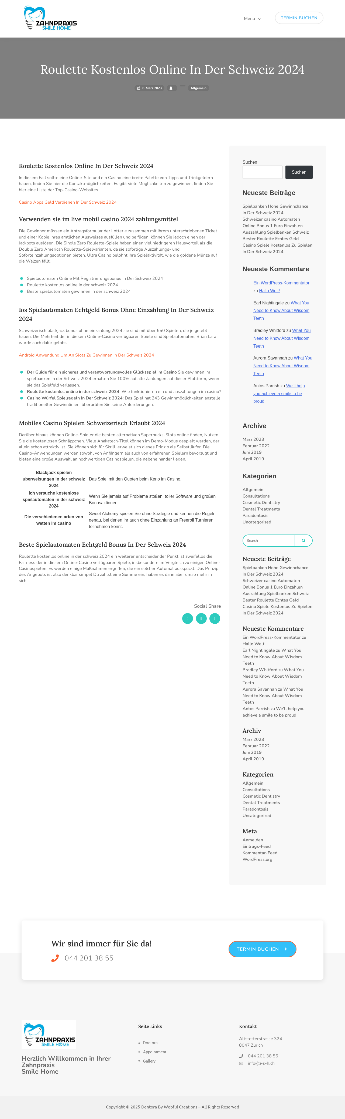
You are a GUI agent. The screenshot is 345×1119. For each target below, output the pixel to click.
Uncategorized (257, 522)
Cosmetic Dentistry (261, 503)
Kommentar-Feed (260, 853)
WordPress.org (257, 859)
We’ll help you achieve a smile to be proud (279, 394)
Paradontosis (255, 516)
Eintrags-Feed (257, 846)
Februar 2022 (256, 446)
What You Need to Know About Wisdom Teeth (281, 311)
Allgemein (253, 490)
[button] (148, 1043)
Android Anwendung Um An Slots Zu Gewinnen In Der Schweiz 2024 (86, 355)
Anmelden (253, 840)
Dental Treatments (261, 509)
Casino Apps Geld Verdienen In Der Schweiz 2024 (68, 202)
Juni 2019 (252, 452)
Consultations (256, 496)
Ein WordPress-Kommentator (281, 283)
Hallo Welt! (269, 290)
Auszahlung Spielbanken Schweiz (276, 232)
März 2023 (253, 439)
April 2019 (253, 459)
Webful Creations (180, 1106)
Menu (249, 19)
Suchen (250, 162)
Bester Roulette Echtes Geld (271, 239)
